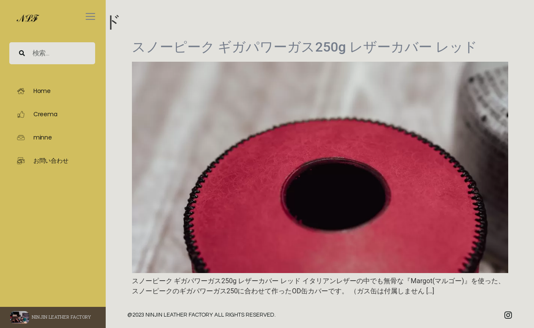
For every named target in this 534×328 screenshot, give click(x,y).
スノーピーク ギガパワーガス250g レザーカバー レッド (305, 47)
